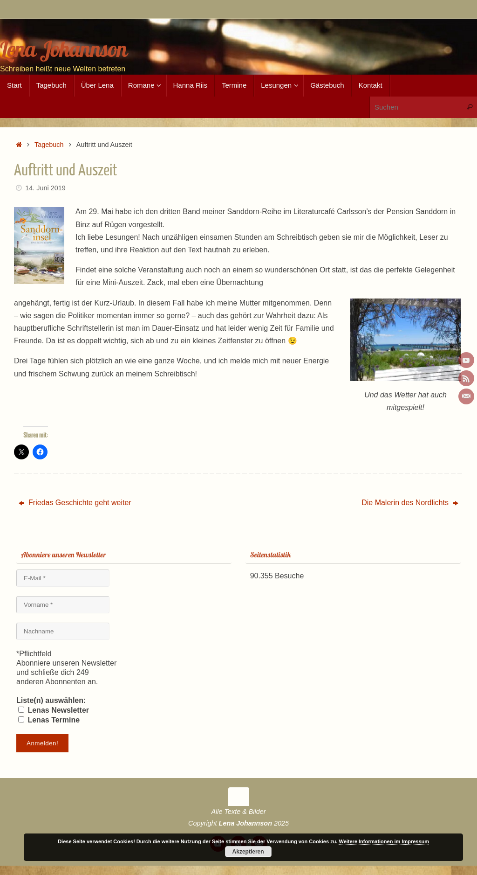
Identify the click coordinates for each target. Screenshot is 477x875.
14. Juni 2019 (45, 188)
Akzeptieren (248, 851)
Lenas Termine (49, 720)
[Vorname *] (62, 604)
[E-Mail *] (62, 578)
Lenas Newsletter (53, 710)
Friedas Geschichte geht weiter (75, 503)
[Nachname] (62, 631)
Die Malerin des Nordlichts (409, 503)
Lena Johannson (63, 49)
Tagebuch (48, 144)
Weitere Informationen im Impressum (384, 841)
